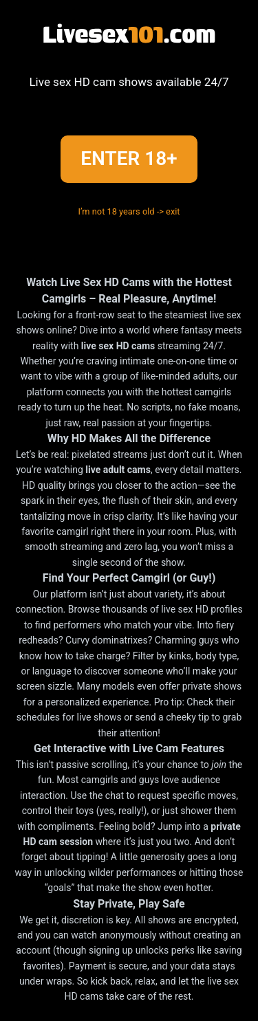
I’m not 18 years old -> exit (129, 211)
